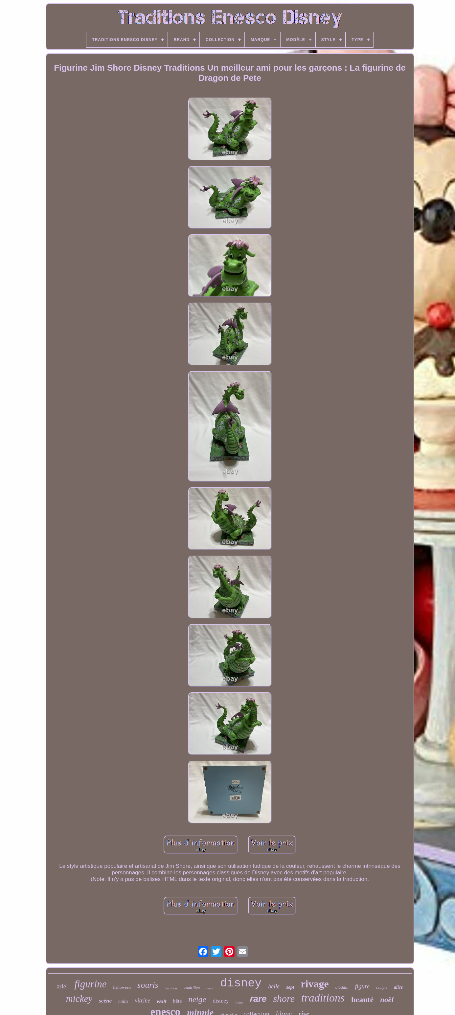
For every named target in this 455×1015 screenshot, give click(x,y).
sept (290, 987)
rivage (315, 984)
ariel (62, 986)
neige (197, 999)
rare (258, 999)
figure (362, 986)
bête (177, 1001)
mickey (79, 998)
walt (161, 1001)
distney (221, 1001)
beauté (362, 999)
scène (105, 1001)
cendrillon (192, 987)
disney (241, 983)
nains (123, 1001)
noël (387, 1000)
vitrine (142, 1000)
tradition (171, 988)
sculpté (381, 987)
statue (239, 1002)
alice (398, 987)
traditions (323, 998)
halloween (122, 987)
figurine (90, 984)
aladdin (342, 987)
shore (284, 998)
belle (274, 986)
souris (147, 985)
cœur (210, 988)
